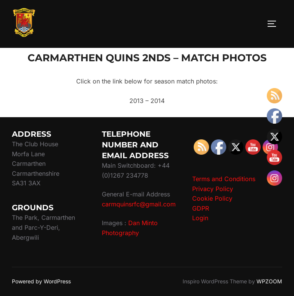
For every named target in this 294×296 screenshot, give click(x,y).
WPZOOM (269, 281)
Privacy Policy (212, 189)
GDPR (200, 208)
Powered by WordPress (41, 281)
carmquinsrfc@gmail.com (139, 204)
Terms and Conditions (223, 179)
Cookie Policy (212, 198)
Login (200, 218)
